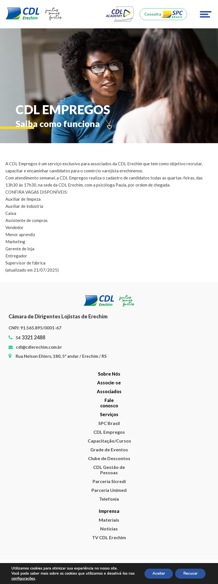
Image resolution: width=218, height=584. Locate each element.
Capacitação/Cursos (109, 440)
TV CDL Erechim (109, 537)
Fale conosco (109, 402)
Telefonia (109, 499)
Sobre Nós (109, 373)
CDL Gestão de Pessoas (109, 469)
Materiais (109, 519)
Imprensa (109, 511)
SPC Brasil (109, 423)
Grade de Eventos (109, 449)
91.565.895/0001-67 (40, 327)
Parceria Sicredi (109, 481)
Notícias (109, 528)
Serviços (109, 414)
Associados (109, 391)
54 (30, 337)
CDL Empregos (109, 432)
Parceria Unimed (109, 490)
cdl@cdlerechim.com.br (39, 347)
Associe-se (109, 382)
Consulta (152, 14)
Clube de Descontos (109, 458)
